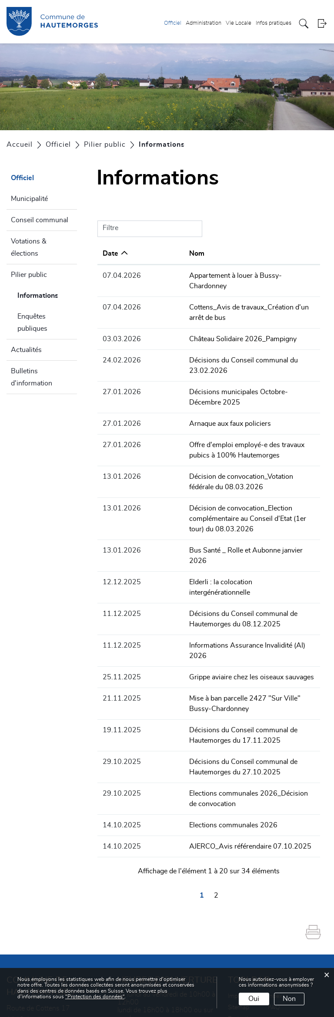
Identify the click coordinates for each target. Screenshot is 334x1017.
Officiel (172, 23)
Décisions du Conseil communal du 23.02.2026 (225, 339)
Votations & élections (29, 247)
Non (289, 998)
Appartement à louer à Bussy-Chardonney (216, 275)
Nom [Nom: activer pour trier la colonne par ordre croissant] (159, 253)
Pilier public (29, 274)
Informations (47, 294)
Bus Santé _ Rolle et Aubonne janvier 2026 (217, 498)
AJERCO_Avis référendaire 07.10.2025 (212, 763)
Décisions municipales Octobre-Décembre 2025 (226, 360)
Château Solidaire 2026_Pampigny (205, 318)
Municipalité (29, 198)
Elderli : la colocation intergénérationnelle (214, 519)
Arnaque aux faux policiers (192, 381)
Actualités (26, 349)
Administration (203, 23)
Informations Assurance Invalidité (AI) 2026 (219, 572)
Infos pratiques (273, 23)
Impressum (243, 913)
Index (275, 913)
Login (322, 24)
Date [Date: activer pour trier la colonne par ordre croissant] (110, 253)
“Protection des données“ (94, 996)
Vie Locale (238, 23)
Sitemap (238, 924)
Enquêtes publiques (32, 322)
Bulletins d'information (31, 377)
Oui (253, 998)
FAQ (274, 924)
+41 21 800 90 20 (75, 958)
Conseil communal (39, 220)
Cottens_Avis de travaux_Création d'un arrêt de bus (230, 296)
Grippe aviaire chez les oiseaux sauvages (213, 593)
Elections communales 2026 (195, 741)
